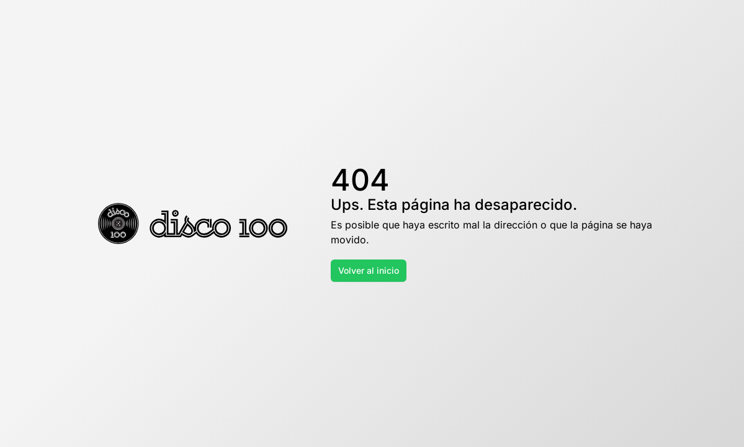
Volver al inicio (368, 270)
